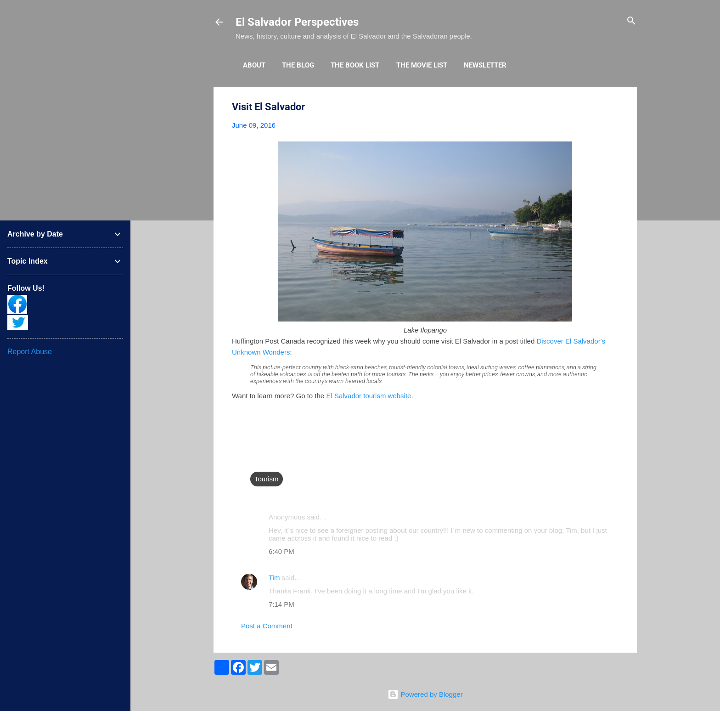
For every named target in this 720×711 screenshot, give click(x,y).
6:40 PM (281, 551)
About (254, 65)
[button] (613, 107)
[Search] (631, 21)
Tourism (266, 479)
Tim (274, 577)
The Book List (355, 65)
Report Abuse (29, 352)
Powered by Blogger (425, 694)
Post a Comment (266, 626)
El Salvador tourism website (368, 396)
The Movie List (421, 65)
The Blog (298, 65)
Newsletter (485, 65)
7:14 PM (281, 604)
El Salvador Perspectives (297, 22)
